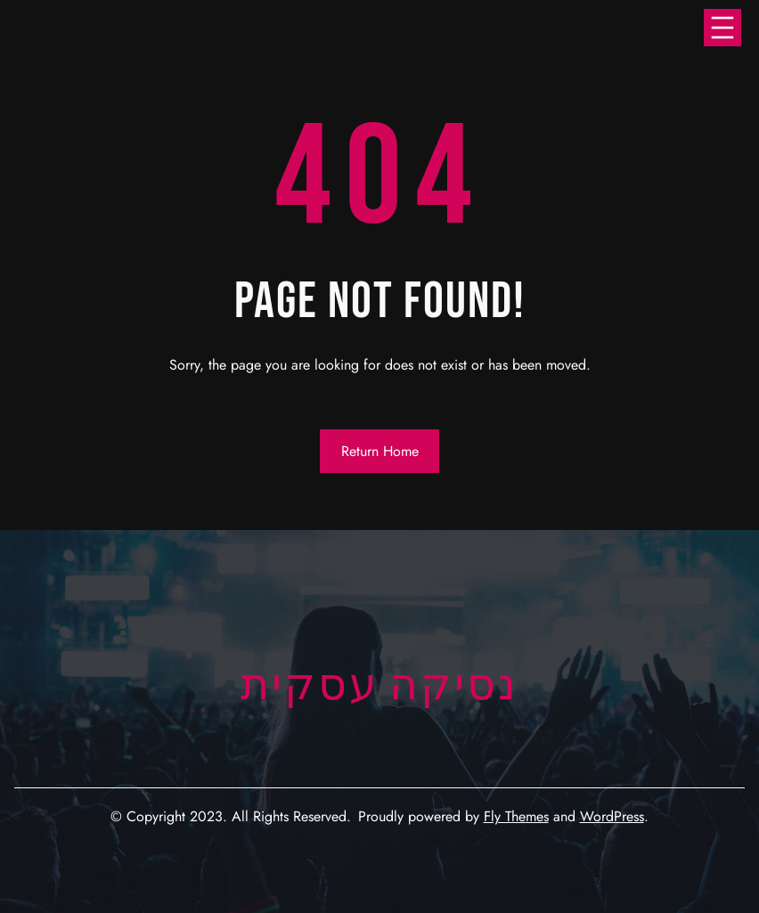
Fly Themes (516, 816)
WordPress (612, 816)
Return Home (380, 451)
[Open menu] (722, 27)
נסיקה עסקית (379, 686)
